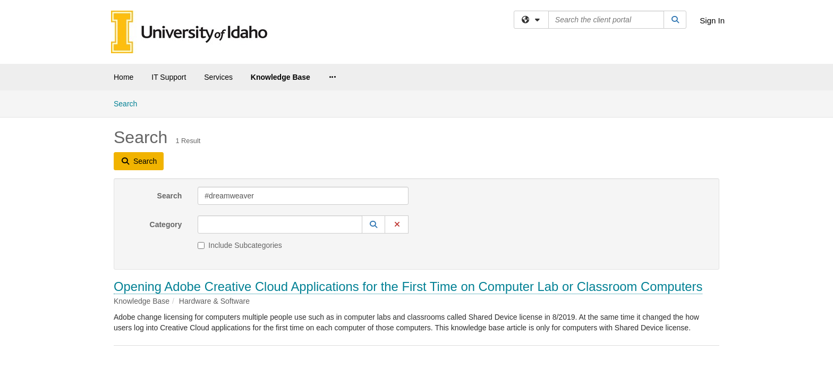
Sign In (712, 20)
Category (166, 134)
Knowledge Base (280, 77)
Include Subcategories (240, 155)
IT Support (168, 77)
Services (218, 77)
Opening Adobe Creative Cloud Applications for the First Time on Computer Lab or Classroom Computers (408, 196)
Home (123, 77)
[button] (373, 134)
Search (169, 105)
